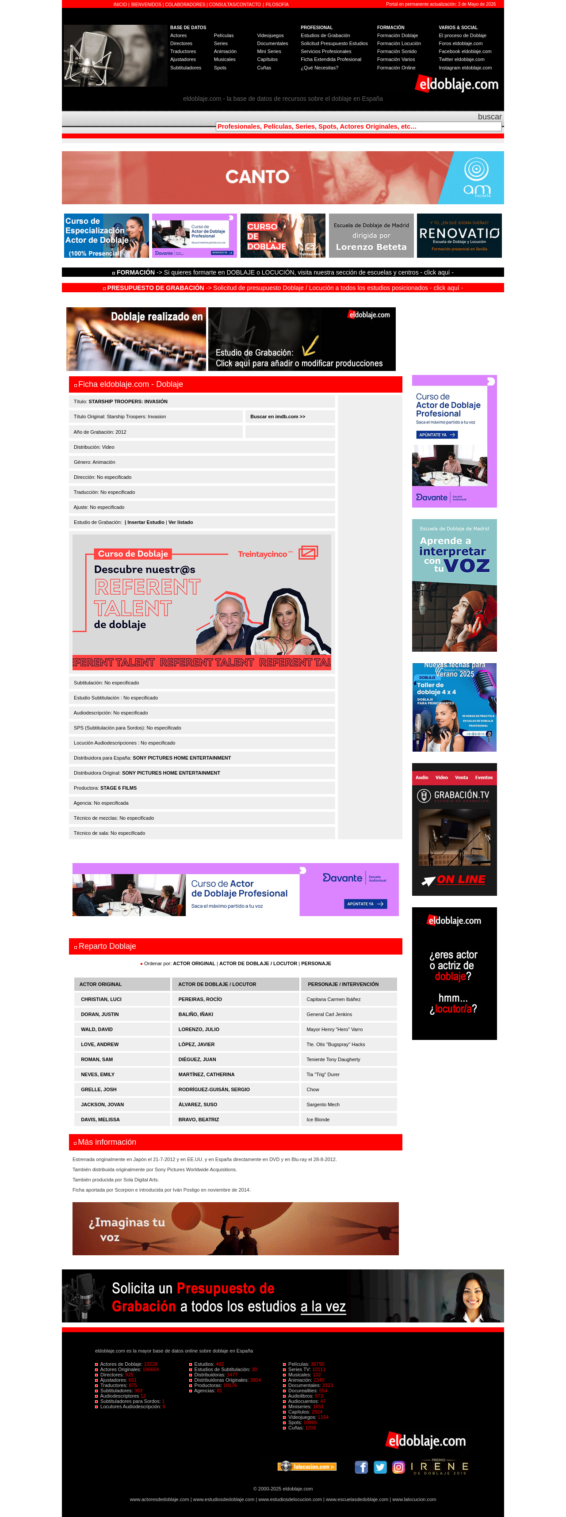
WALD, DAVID (97, 1029)
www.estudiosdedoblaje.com (224, 1499)
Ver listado (180, 522)
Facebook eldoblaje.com (465, 51)
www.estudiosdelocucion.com (290, 1499)
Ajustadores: (112, 1380)
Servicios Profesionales (326, 51)
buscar (490, 116)
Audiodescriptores (118, 1396)
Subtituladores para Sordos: (128, 1401)
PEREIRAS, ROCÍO (200, 999)
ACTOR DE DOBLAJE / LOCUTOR (258, 963)
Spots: (293, 1422)
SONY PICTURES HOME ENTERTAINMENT (182, 757)
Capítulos (267, 59)
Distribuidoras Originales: (219, 1380)
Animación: (298, 1380)
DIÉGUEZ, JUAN (197, 1059)
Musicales (225, 59)
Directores (181, 43)
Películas (224, 35)
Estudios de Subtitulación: (220, 1369)
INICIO (121, 4)
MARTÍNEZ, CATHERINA (207, 1074)
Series (221, 43)
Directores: (110, 1374)
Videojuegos (270, 35)
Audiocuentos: (301, 1401)
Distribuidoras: (208, 1374)
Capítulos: (297, 1411)
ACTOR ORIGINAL (194, 963)
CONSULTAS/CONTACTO (235, 4)
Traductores (183, 51)
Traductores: (112, 1385)
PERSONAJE (316, 963)
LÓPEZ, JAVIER (197, 1044)
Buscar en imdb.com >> (277, 416)
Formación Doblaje (397, 35)
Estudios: (202, 1364)
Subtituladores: (114, 1390)
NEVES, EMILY (98, 1074)
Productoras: (206, 1385)
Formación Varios (396, 59)
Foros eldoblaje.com (461, 43)
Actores (178, 35)
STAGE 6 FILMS (118, 788)
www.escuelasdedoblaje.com (357, 1499)
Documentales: (302, 1385)
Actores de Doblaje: (119, 1364)
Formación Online (396, 67)
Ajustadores (183, 59)
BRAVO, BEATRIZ (199, 1119)
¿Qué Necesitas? (319, 67)
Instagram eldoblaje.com (465, 67)
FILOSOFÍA (277, 4)
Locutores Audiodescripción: (129, 1406)
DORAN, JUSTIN (100, 1014)
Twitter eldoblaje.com (462, 59)
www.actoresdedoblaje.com (159, 1499)
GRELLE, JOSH (99, 1089)
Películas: (297, 1364)
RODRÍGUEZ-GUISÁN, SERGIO (214, 1089)
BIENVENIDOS (147, 4)
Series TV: (297, 1369)
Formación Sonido (397, 51)
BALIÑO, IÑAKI (196, 1014)
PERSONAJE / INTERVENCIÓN (343, 984)
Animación (225, 51)
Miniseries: (298, 1406)
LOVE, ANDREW (100, 1044)
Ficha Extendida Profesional (331, 59)
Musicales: (298, 1374)
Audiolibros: (299, 1396)
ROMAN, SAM (97, 1059)
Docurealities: (301, 1390)
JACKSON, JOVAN (102, 1104)
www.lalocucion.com (414, 1499)
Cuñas (264, 67)
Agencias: (203, 1390)
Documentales (272, 43)
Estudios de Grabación (325, 35)
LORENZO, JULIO (199, 1029)
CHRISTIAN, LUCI (101, 999)
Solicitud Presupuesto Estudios (334, 43)
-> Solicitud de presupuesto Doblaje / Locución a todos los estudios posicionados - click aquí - (283, 287)
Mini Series (269, 51)
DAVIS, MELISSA (100, 1119)
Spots (220, 67)
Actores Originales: (119, 1369)
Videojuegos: (300, 1417)
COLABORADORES (185, 4)
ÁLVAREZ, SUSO (198, 1104)
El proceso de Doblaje (463, 35)
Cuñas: (294, 1427)
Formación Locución (399, 43)
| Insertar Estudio (144, 522)
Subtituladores (185, 67)
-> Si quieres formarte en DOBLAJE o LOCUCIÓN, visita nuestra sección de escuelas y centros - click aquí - (284, 272)
